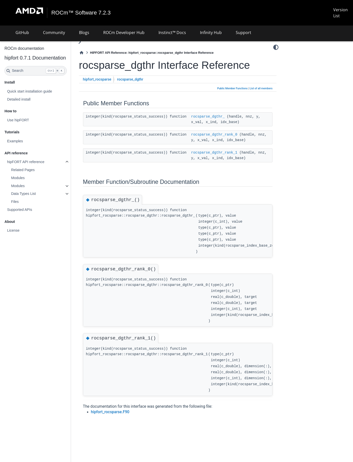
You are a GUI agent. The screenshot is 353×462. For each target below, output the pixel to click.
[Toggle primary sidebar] (79, 42)
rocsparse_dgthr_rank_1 (214, 153)
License (13, 230)
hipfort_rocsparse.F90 (110, 412)
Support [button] (243, 32)
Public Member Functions (232, 88)
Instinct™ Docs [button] (172, 32)
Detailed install (18, 99)
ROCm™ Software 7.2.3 (80, 13)
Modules (17, 178)
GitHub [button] (22, 32)
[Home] (81, 52)
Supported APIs (19, 210)
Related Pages (22, 170)
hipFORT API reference (25, 162)
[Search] (35, 71)
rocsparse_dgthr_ (207, 117)
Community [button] (54, 32)
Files (14, 202)
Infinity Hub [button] (211, 32)
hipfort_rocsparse (97, 79)
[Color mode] (275, 47)
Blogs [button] (84, 32)
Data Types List (23, 194)
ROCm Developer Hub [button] (123, 32)
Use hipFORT (18, 120)
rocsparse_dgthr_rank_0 (214, 135)
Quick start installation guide (29, 91)
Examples (15, 141)
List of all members (261, 88)
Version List (340, 13)
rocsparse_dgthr (130, 79)
